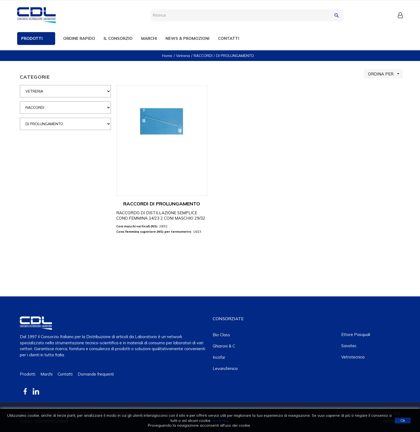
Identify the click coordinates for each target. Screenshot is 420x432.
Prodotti (27, 374)
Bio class (221, 334)
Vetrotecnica (353, 357)
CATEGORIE (35, 77)
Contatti (65, 374)
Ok (402, 420)
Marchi (46, 374)
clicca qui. (220, 420)
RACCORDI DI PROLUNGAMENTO (161, 204)
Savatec (349, 345)
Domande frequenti (96, 374)
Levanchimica (225, 368)
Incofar (219, 357)
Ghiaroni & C (224, 346)
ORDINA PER (385, 73)
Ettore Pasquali (355, 334)
